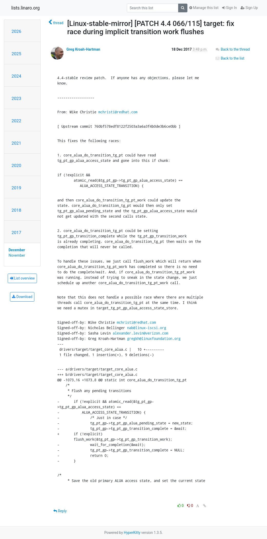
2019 (16, 187)
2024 (16, 76)
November (17, 255)
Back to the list (229, 58)
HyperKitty (132, 533)
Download (22, 297)
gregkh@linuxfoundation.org (153, 338)
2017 (16, 232)
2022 (16, 120)
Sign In (229, 8)
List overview (22, 278)
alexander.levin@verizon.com (140, 333)
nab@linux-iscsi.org (146, 327)
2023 (16, 98)
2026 (16, 31)
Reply (59, 511)
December (17, 250)
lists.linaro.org (25, 8)
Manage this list (203, 8)
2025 (16, 53)
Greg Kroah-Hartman (83, 49)
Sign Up (249, 8)
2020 (16, 165)
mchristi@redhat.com (117, 111)
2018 (16, 210)
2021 (16, 143)
